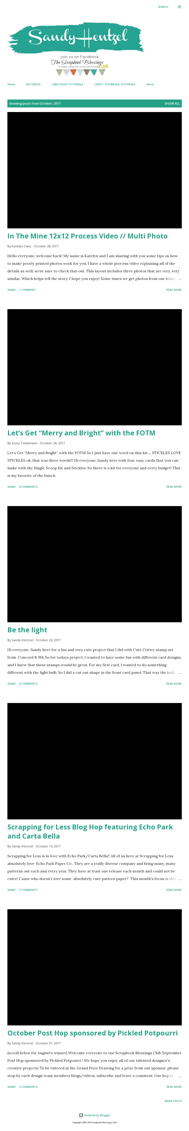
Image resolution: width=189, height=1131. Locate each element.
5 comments (28, 890)
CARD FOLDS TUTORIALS (67, 84)
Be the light (27, 629)
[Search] (163, 7)
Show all (172, 103)
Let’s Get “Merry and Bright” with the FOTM (81, 432)
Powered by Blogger (94, 1115)
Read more (174, 290)
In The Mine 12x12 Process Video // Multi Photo (87, 236)
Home (11, 84)
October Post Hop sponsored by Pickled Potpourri (92, 1033)
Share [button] (11, 290)
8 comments (28, 486)
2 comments (28, 1087)
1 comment (27, 290)
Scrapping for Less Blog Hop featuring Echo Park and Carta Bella (90, 831)
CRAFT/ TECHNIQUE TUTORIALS (114, 84)
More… (151, 84)
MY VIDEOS (33, 84)
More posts (173, 1101)
